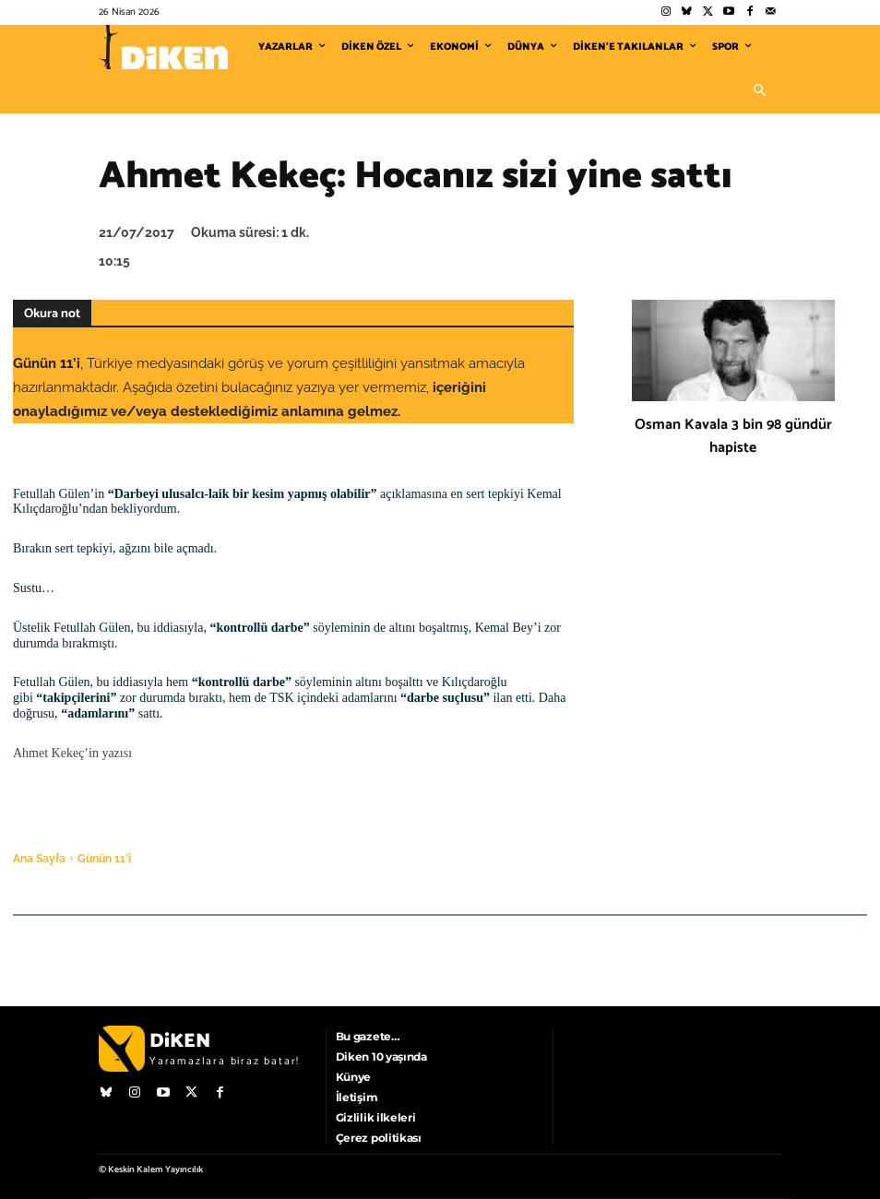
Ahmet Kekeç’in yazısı (72, 753)
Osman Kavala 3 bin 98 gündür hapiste (733, 436)
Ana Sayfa (39, 858)
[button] (759, 91)
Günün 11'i (104, 858)
